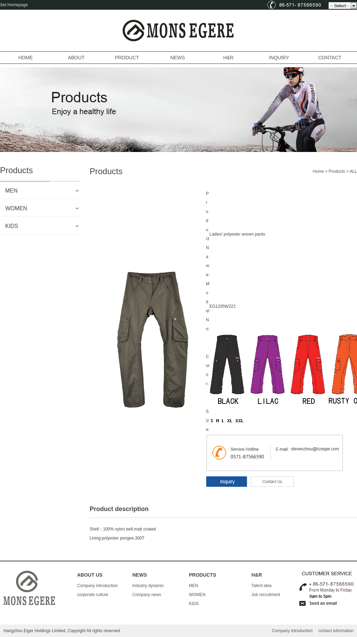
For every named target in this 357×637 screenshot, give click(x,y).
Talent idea (261, 585)
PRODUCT (127, 57)
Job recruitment (265, 594)
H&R (228, 57)
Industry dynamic (148, 585)
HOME (25, 57)
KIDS (194, 603)
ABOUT (76, 57)
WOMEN (197, 594)
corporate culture (92, 594)
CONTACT (329, 57)
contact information (336, 630)
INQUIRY (279, 57)
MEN (193, 585)
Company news (146, 594)
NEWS (178, 57)
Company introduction (97, 585)
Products (337, 171)
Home (318, 171)
